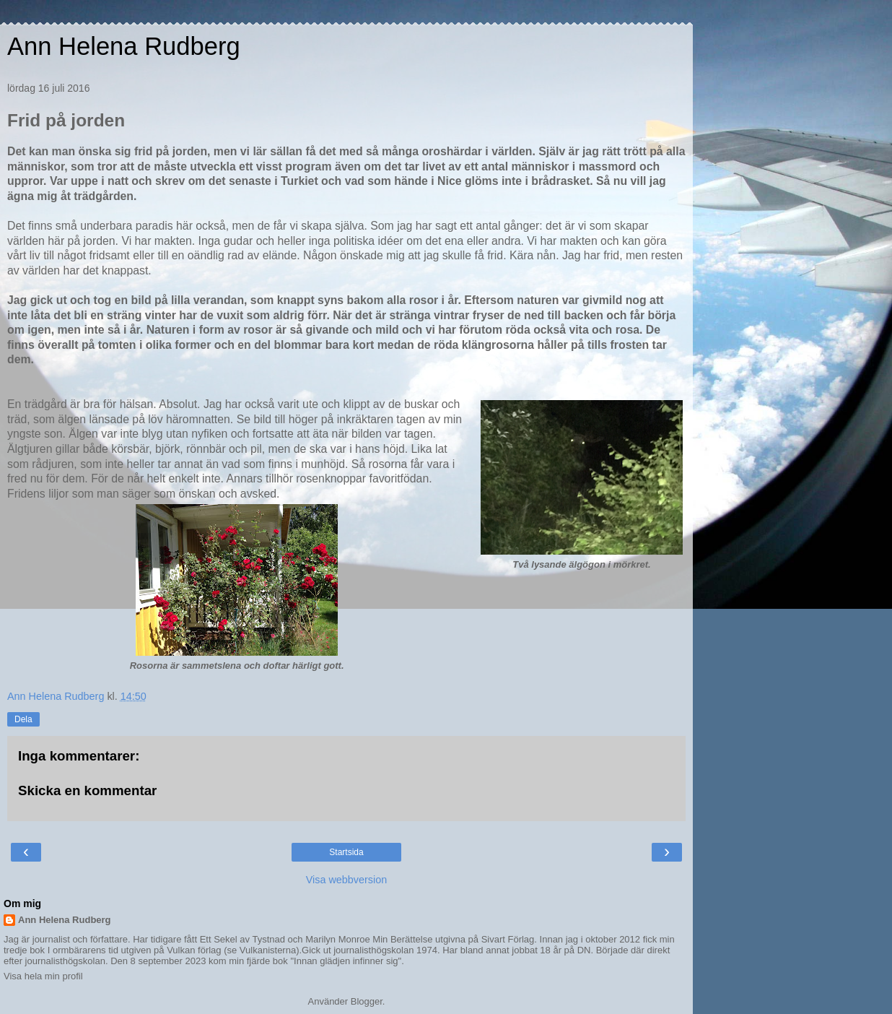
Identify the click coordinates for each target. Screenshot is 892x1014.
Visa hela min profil (43, 976)
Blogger (366, 1001)
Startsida (346, 852)
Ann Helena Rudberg (123, 46)
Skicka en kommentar (87, 790)
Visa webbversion (347, 879)
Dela (23, 719)
